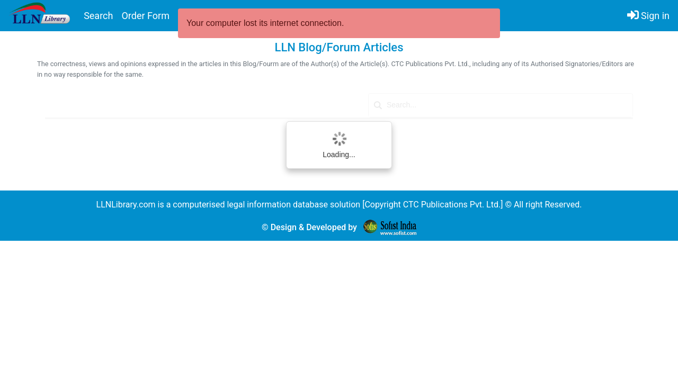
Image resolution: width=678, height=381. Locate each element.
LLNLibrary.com (126, 204)
